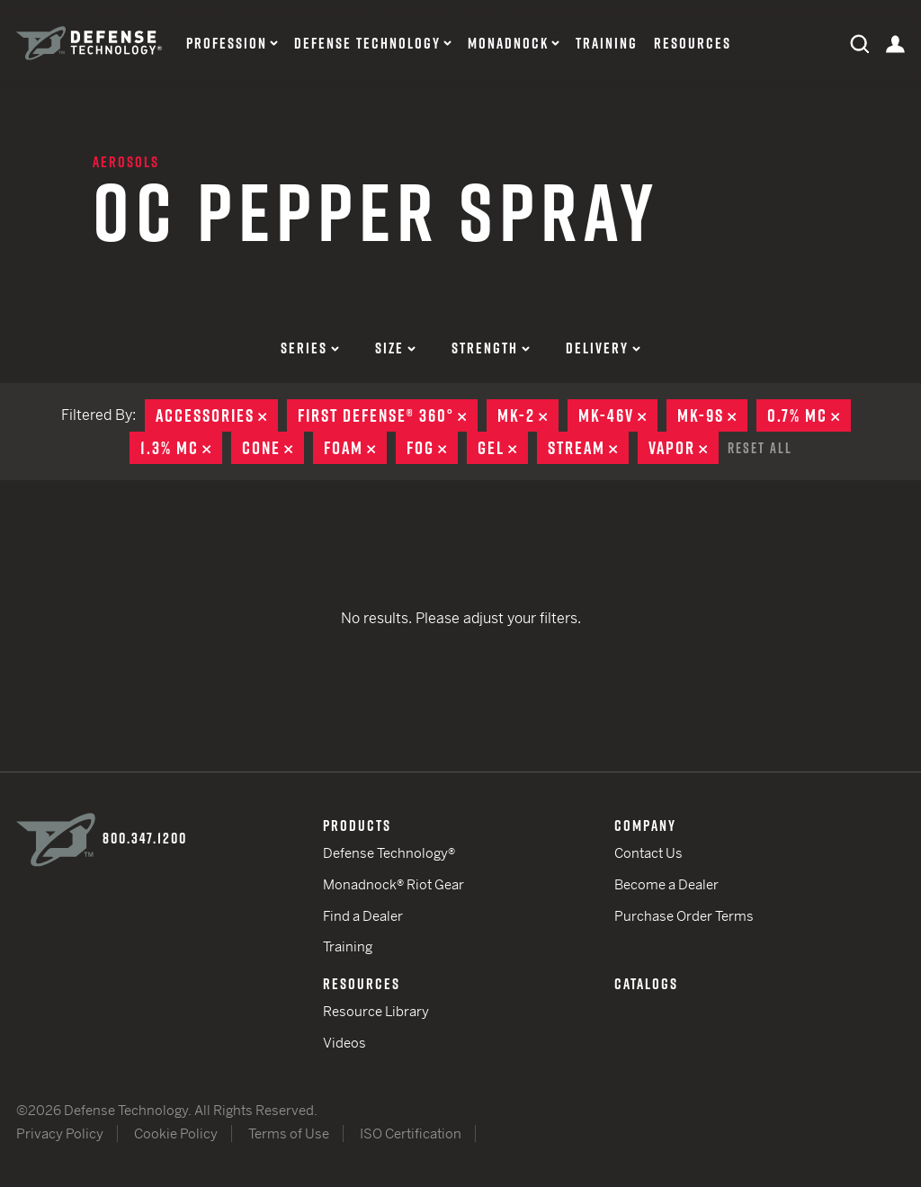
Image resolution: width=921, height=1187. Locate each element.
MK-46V (617, 415)
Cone (273, 447)
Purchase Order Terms (684, 915)
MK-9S (712, 415)
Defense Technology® (389, 852)
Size (395, 348)
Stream (588, 447)
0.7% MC (809, 415)
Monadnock (508, 43)
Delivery (603, 348)
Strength (491, 348)
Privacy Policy (59, 1133)
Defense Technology (367, 43)
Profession (226, 43)
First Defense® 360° (388, 415)
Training (607, 43)
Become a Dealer (666, 884)
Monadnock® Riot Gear (393, 884)
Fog (432, 447)
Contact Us (648, 852)
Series (310, 348)
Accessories (217, 415)
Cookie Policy (176, 1133)
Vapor (683, 447)
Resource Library (376, 1011)
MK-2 (528, 415)
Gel (503, 447)
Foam (355, 447)
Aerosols (126, 162)
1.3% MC (181, 447)
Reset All (760, 448)
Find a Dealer (363, 915)
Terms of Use (288, 1133)
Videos (344, 1042)
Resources (692, 43)
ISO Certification (410, 1133)
